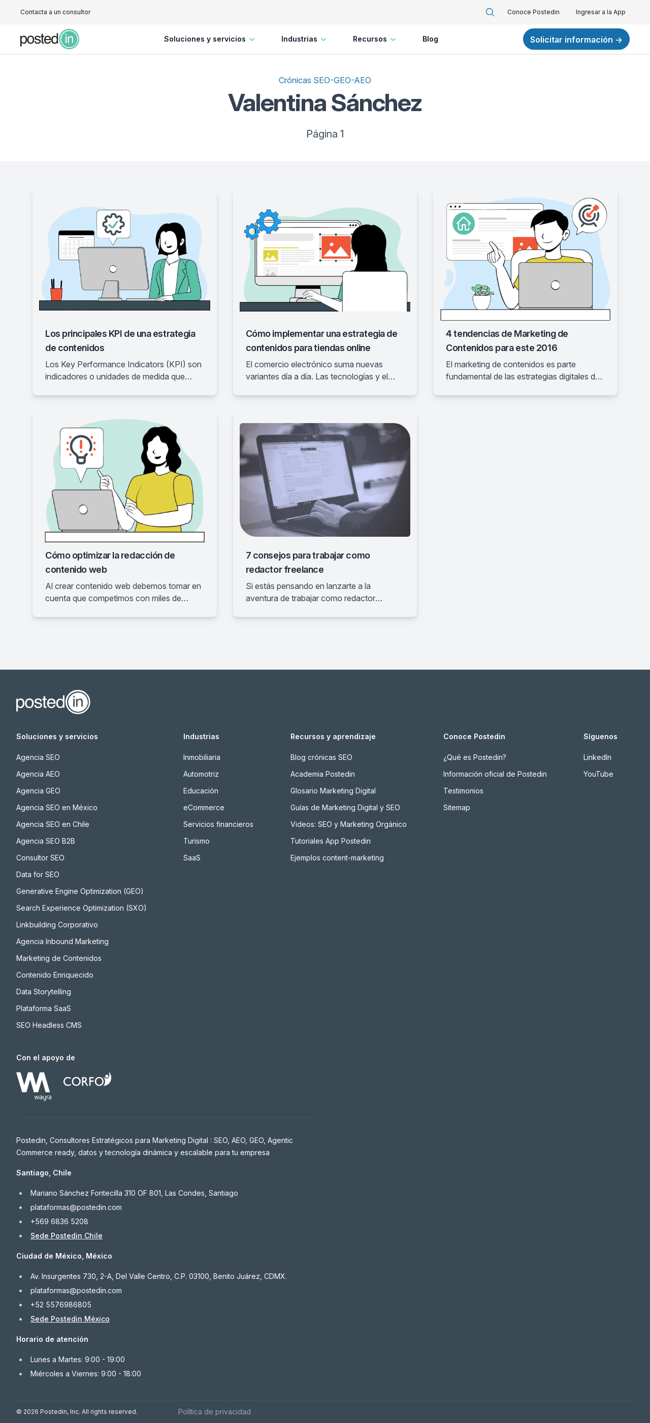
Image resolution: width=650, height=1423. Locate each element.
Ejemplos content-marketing (337, 857)
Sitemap (456, 807)
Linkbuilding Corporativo (57, 924)
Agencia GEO (38, 790)
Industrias (305, 39)
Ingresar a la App (601, 12)
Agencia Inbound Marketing (62, 941)
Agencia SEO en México (57, 807)
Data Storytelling (43, 991)
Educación (200, 790)
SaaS (192, 857)
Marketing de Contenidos (59, 958)
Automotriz (201, 774)
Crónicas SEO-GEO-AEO (325, 80)
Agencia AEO (38, 774)
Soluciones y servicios (210, 39)
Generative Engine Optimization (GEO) (80, 891)
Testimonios (463, 790)
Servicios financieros (218, 824)
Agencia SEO (38, 757)
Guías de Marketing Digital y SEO (345, 807)
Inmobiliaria (201, 757)
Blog (430, 38)
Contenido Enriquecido (54, 974)
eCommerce (203, 807)
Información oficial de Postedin (495, 774)
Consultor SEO (40, 857)
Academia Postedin (322, 774)
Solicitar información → (576, 39)
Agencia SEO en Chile (52, 824)
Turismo (196, 841)
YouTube (598, 774)
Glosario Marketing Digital (333, 790)
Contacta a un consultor (55, 12)
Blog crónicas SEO (321, 757)
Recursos (375, 39)
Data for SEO (37, 874)
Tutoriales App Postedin (330, 841)
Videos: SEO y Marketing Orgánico (348, 824)
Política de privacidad (214, 1411)
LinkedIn (597, 757)
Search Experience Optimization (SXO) (81, 908)
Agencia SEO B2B (45, 841)
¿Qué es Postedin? (474, 757)
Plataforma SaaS (43, 1008)
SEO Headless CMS (49, 1025)
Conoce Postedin (533, 12)
